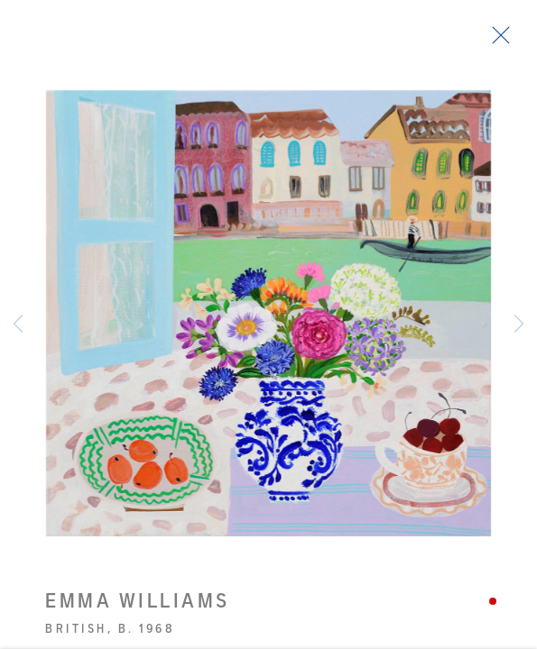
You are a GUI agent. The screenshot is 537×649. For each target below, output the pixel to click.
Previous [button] (18, 324)
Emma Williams (137, 605)
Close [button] (496, 40)
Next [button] (519, 324)
